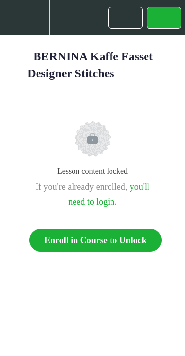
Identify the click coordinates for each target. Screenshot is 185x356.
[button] (12, 17)
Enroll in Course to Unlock (95, 240)
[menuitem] (37, 17)
